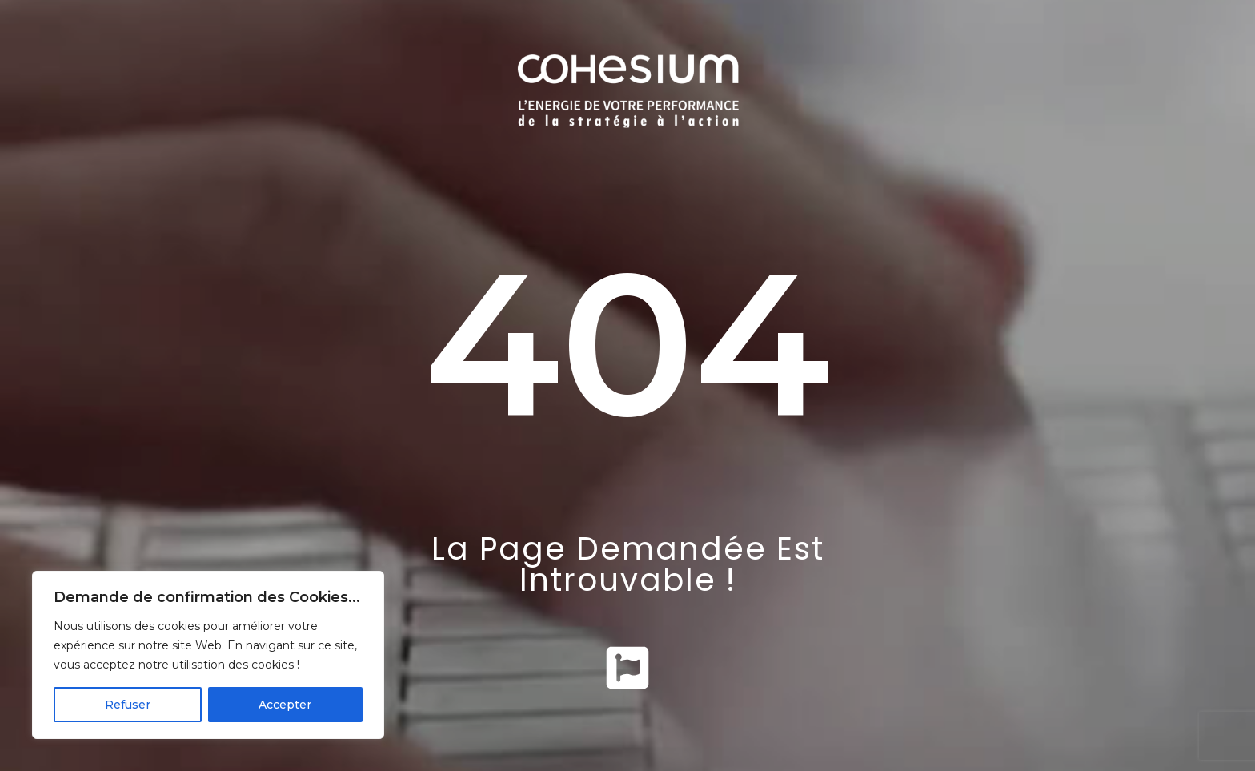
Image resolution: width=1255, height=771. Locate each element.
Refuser (127, 704)
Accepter (285, 704)
